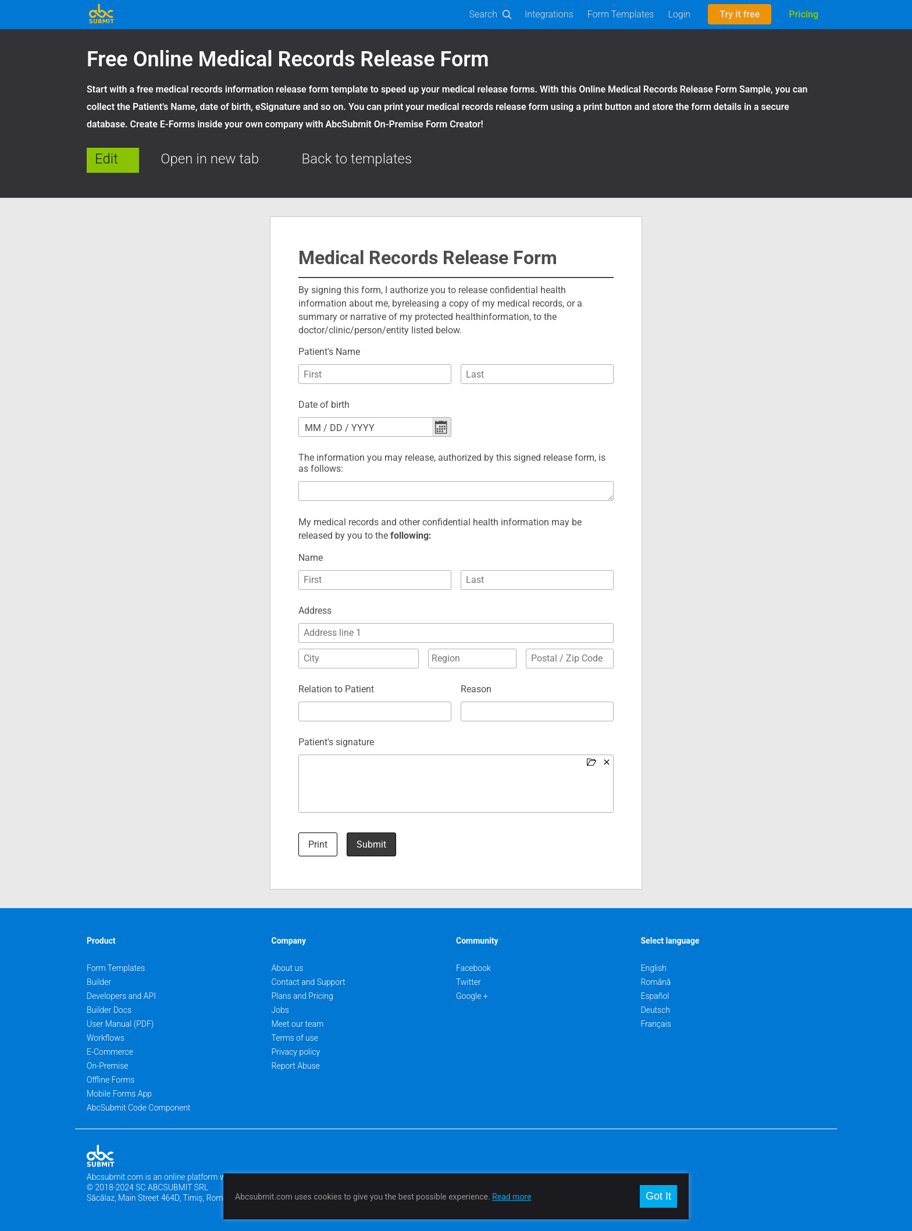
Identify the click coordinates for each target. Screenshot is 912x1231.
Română (656, 982)
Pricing (803, 14)
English (654, 968)
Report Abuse (296, 1065)
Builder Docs (109, 1010)
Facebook (473, 968)
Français (656, 1024)
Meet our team (298, 1024)
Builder (99, 982)
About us (288, 968)
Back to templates (357, 159)
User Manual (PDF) (120, 1024)
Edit (106, 159)
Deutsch (656, 1010)
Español (655, 996)
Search (483, 14)
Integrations (549, 14)
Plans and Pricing (302, 996)
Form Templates (620, 14)
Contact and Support (308, 982)
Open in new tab (210, 159)
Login (679, 14)
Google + (472, 996)
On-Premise (108, 1065)
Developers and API (121, 996)
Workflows (105, 1038)
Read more (511, 1196)
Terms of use (295, 1038)
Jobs (280, 1010)
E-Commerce (110, 1051)
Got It (658, 1196)
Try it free (739, 14)
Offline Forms (110, 1079)
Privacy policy (296, 1051)
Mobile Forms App (119, 1093)
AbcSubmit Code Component (138, 1107)
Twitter (468, 982)
